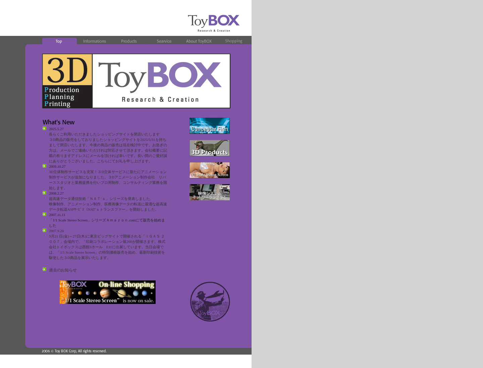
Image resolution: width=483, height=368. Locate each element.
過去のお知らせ (62, 270)
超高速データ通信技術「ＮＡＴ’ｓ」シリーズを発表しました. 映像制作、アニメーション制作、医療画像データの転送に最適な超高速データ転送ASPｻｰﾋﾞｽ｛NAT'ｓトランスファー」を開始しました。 (108, 204)
